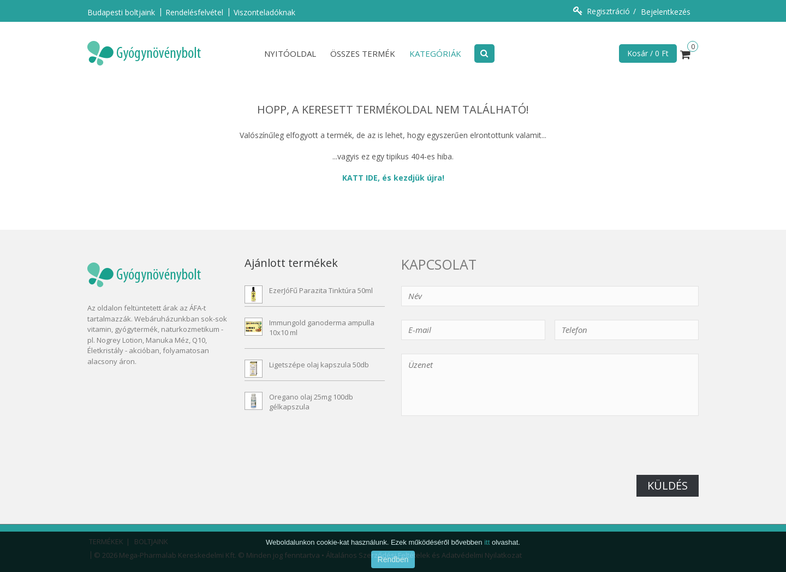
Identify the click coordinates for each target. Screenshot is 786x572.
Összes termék (362, 54)
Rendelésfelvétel (194, 12)
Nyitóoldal (290, 54)
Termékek (106, 541)
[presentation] (484, 453)
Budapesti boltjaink (121, 12)
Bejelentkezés (665, 12)
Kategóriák (435, 54)
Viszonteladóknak (264, 12)
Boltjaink (151, 541)
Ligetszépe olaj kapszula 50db (319, 365)
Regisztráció (608, 11)
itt (487, 557)
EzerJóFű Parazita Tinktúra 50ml (321, 290)
